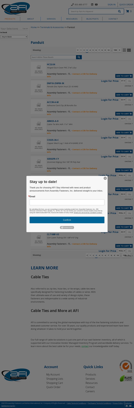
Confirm (67, 219)
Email (32, 197)
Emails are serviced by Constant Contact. (88, 213)
